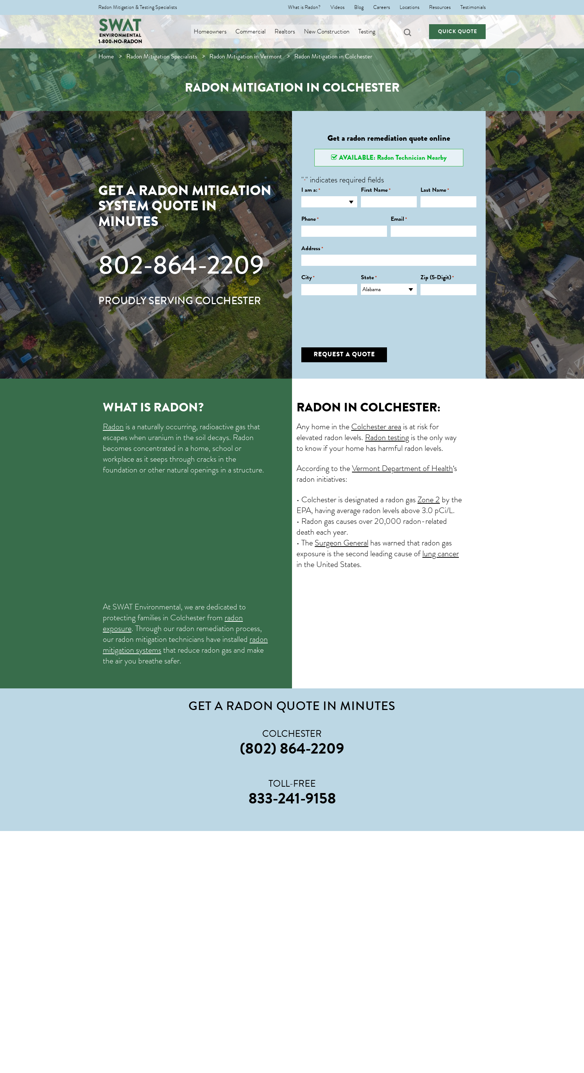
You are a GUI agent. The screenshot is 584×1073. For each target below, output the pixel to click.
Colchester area (376, 426)
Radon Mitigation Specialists (161, 56)
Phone (310, 219)
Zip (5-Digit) (437, 277)
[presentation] (358, 315)
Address (312, 248)
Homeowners (213, 31)
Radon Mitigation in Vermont (245, 56)
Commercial (253, 31)
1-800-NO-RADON (120, 41)
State (369, 277)
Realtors (287, 31)
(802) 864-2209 (292, 748)
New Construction (329, 31)
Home (106, 56)
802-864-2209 (181, 265)
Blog (359, 7)
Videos (337, 7)
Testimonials (473, 7)
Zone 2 (429, 499)
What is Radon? (304, 7)
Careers (381, 7)
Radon (113, 426)
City (308, 277)
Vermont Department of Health (402, 468)
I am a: (310, 190)
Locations (409, 7)
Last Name (434, 190)
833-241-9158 (292, 798)
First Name (376, 190)
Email (399, 219)
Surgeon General (341, 542)
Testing (369, 31)
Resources (440, 7)
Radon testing (387, 437)
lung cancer (440, 553)
